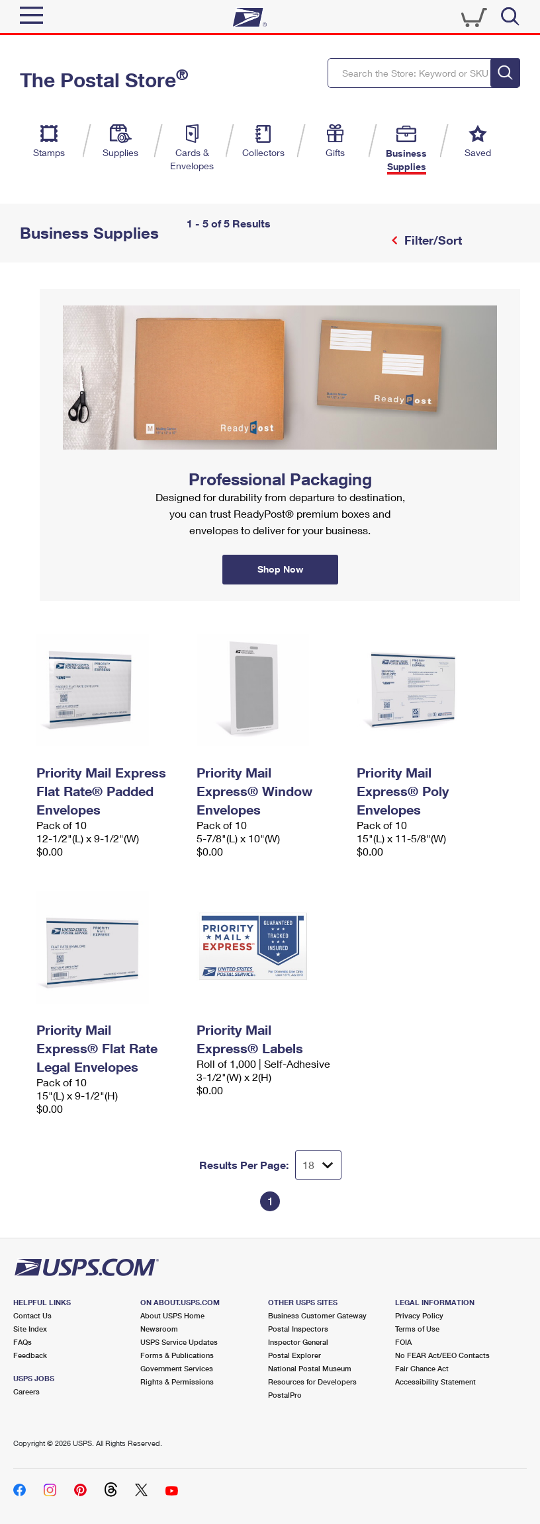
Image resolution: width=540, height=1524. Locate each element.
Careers (26, 1391)
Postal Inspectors (298, 1328)
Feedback (30, 1355)
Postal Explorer (294, 1355)
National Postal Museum (309, 1368)
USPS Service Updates (179, 1342)
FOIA (403, 1342)
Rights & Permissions (177, 1381)
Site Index (30, 1328)
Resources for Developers (312, 1381)
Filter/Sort (431, 240)
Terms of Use (417, 1328)
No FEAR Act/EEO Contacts (442, 1355)
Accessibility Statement (435, 1381)
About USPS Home (172, 1315)
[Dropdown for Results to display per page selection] (318, 1165)
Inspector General (298, 1342)
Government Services (176, 1368)
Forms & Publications (177, 1355)
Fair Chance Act (422, 1368)
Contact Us (32, 1315)
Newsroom (159, 1328)
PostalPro (285, 1394)
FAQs (22, 1342)
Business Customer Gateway (317, 1315)
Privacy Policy (419, 1315)
